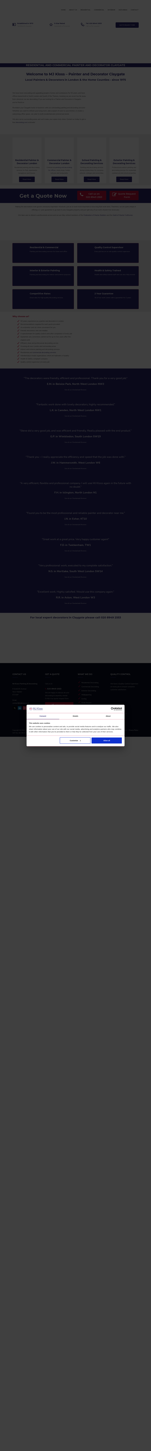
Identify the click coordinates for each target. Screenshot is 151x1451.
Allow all (106, 740)
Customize (75, 740)
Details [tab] (75, 716)
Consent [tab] (43, 716)
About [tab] (108, 716)
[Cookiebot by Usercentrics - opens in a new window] (112, 708)
